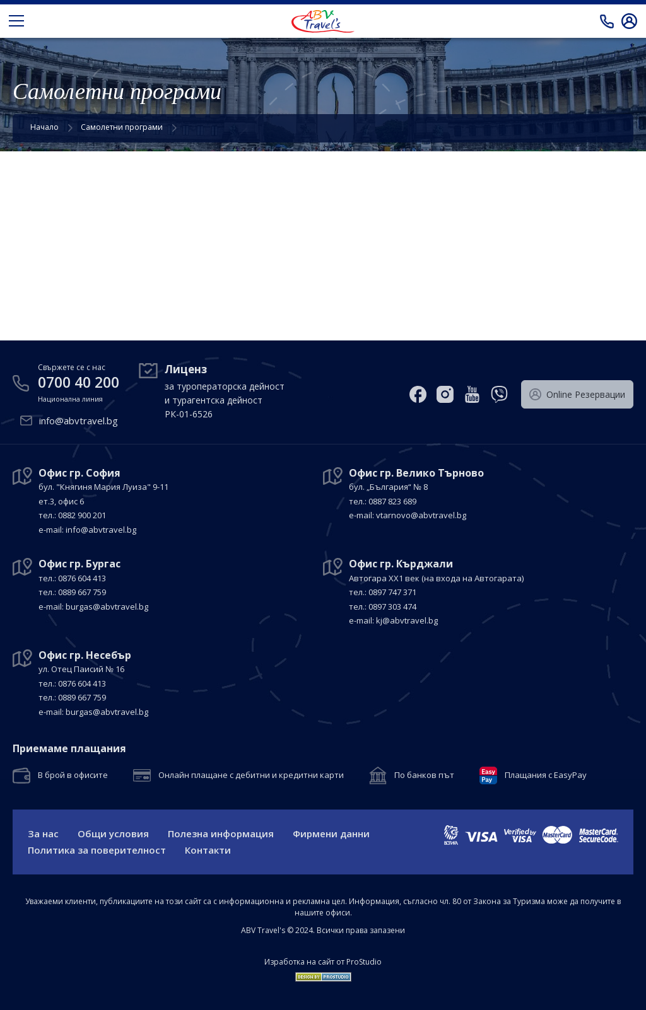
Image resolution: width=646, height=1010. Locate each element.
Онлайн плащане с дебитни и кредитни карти (251, 775)
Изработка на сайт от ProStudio (323, 962)
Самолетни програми (122, 127)
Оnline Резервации (577, 394)
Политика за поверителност (97, 850)
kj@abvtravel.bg (407, 620)
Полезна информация (221, 833)
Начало (44, 127)
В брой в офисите (73, 775)
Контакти (208, 850)
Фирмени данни (331, 833)
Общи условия (113, 833)
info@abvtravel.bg (78, 420)
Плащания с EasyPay (546, 775)
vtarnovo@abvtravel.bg (421, 515)
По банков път (424, 775)
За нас (43, 833)
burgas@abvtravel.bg (107, 606)
